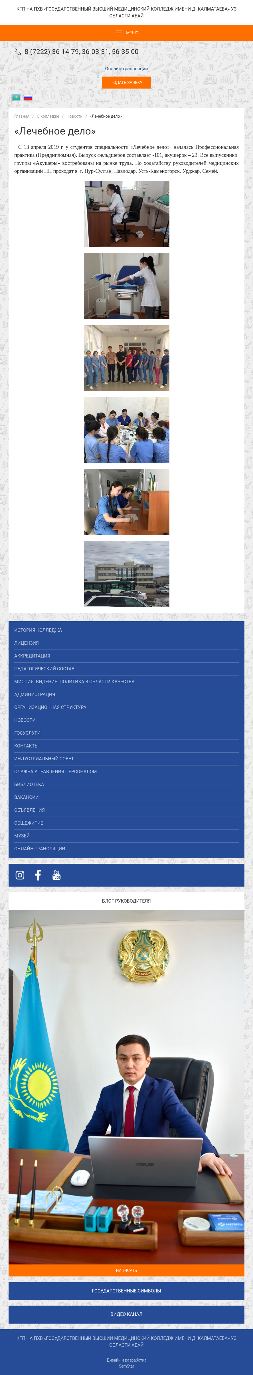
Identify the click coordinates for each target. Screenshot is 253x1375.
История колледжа (38, 630)
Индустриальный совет (44, 758)
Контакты (26, 746)
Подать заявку (127, 82)
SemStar (126, 1366)
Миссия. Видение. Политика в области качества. (75, 681)
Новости (25, 720)
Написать (126, 1270)
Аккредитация (32, 656)
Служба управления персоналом (55, 771)
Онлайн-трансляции (126, 68)
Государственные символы (126, 1291)
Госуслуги (27, 733)
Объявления (29, 810)
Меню (126, 33)
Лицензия (26, 643)
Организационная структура (50, 707)
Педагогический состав (44, 669)
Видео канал (127, 1314)
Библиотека (29, 784)
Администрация (34, 694)
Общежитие (28, 823)
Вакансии (26, 797)
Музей (22, 836)
